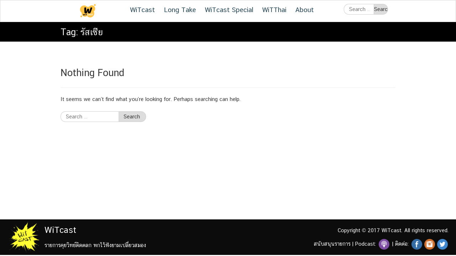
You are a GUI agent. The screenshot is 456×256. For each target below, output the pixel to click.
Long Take (180, 10)
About (304, 10)
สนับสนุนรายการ (332, 244)
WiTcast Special (229, 10)
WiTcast (142, 10)
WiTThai (274, 10)
